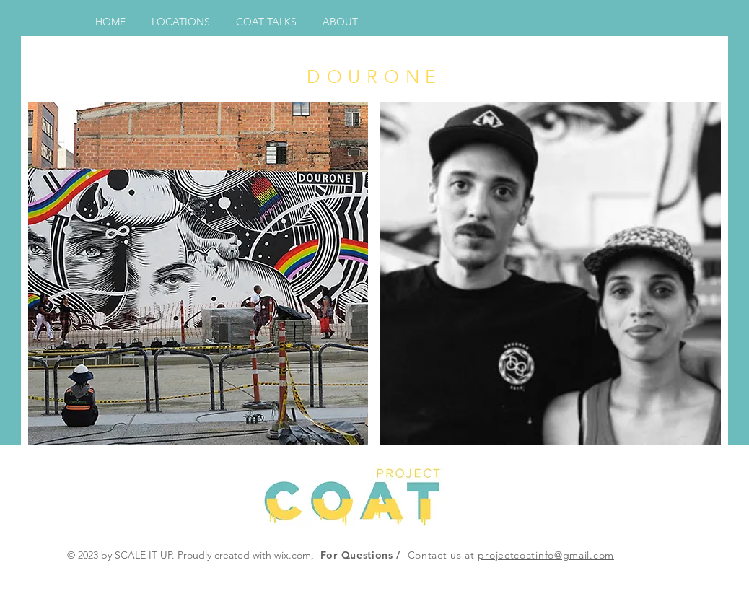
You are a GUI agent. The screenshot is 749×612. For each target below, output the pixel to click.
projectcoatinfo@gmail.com (546, 554)
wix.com (292, 554)
